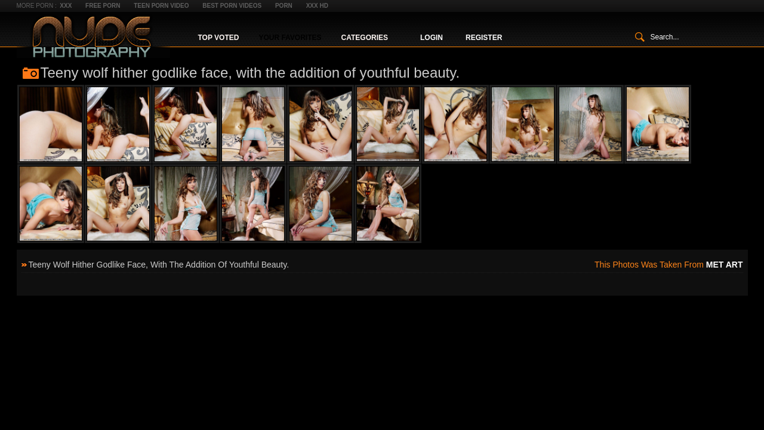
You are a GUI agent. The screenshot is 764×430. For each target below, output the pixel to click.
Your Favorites (289, 37)
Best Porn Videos (231, 5)
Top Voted (218, 37)
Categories (364, 37)
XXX (66, 5)
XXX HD (317, 5)
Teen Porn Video (161, 5)
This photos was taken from (668, 264)
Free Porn (102, 5)
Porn (283, 5)
